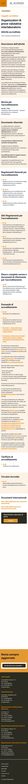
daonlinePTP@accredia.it (9, 394)
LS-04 (4, 284)
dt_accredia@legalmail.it (7, 755)
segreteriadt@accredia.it (7, 753)
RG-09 (4, 201)
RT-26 (4, 223)
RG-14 (4, 179)
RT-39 (4, 258)
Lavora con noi (5, 773)
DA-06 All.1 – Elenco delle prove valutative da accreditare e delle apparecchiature (12, 329)
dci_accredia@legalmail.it (8, 721)
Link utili (3, 771)
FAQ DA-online (13, 410)
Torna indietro (6, 11)
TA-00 (4, 464)
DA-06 (4, 318)
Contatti (10, 520)
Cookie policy (4, 766)
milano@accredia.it (6, 719)
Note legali (4, 768)
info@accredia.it (9, 358)
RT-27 (4, 236)
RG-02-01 (5, 189)
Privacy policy (5, 764)
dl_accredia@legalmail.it (15, 362)
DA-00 (4, 312)
